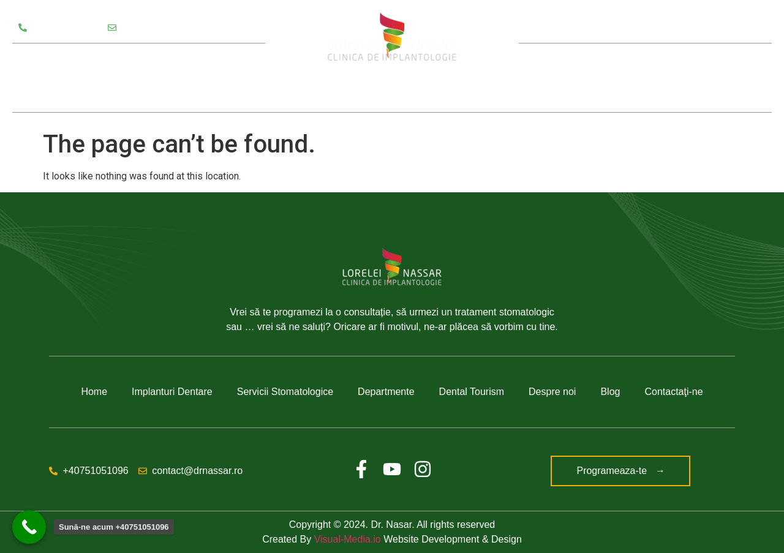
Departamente (182, 60)
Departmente (386, 391)
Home (94, 391)
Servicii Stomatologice (74, 60)
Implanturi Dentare (172, 391)
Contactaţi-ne (673, 391)
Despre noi (590, 77)
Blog (659, 77)
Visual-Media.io (347, 539)
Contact (714, 78)
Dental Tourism (471, 391)
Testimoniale (48, 95)
